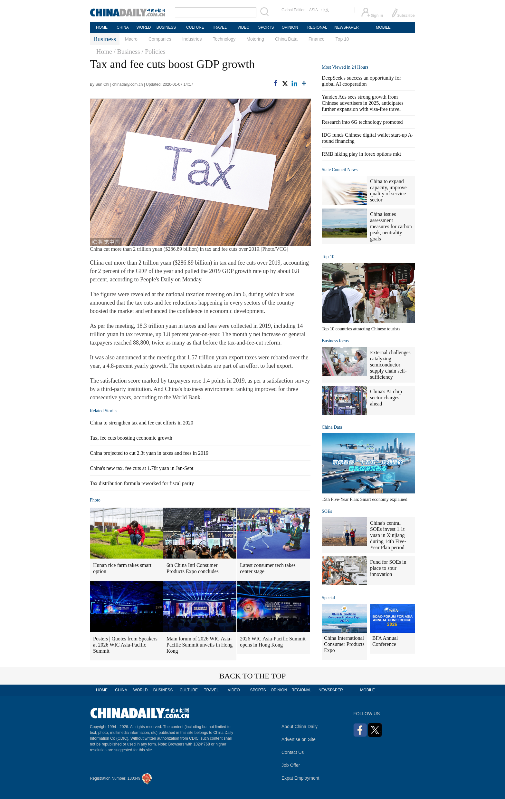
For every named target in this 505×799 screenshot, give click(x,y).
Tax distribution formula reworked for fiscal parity (142, 483)
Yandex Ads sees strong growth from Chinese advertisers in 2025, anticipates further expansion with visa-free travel (363, 103)
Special (328, 597)
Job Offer (290, 765)
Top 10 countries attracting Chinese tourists (361, 328)
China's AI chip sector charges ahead (386, 397)
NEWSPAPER (346, 27)
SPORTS (266, 27)
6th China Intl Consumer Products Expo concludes (193, 568)
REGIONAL (317, 27)
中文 (325, 10)
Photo (95, 500)
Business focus (335, 340)
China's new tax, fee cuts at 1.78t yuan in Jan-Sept (141, 468)
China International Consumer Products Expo (344, 644)
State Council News (339, 169)
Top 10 (342, 39)
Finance (317, 39)
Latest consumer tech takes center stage (268, 568)
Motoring (255, 39)
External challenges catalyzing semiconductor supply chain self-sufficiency (390, 365)
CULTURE (195, 27)
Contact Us (292, 752)
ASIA (313, 10)
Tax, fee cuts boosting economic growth (131, 438)
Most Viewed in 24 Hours (345, 67)
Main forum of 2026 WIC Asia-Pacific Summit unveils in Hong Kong (200, 645)
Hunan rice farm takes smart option (122, 568)
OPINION (290, 27)
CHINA (123, 27)
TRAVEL (219, 27)
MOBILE (383, 27)
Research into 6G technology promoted (362, 122)
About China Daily (299, 726)
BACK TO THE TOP (252, 676)
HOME (102, 27)
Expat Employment (300, 778)
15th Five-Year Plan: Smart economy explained (364, 499)
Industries (192, 39)
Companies (159, 39)
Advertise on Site (298, 739)
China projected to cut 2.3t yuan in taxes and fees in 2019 (149, 453)
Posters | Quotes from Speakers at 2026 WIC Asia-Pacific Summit (125, 645)
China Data (286, 39)
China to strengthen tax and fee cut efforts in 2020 (141, 422)
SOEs (327, 511)
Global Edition (293, 10)
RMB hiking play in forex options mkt (361, 154)
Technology (224, 39)
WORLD (144, 27)
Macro (131, 39)
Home (104, 51)
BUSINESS (166, 27)
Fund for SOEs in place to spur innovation (388, 568)
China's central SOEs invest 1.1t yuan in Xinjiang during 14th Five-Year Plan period (388, 535)
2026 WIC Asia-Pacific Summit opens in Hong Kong (273, 642)
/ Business (127, 51)
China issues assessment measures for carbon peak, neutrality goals (391, 226)
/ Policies (154, 51)
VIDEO (243, 27)
